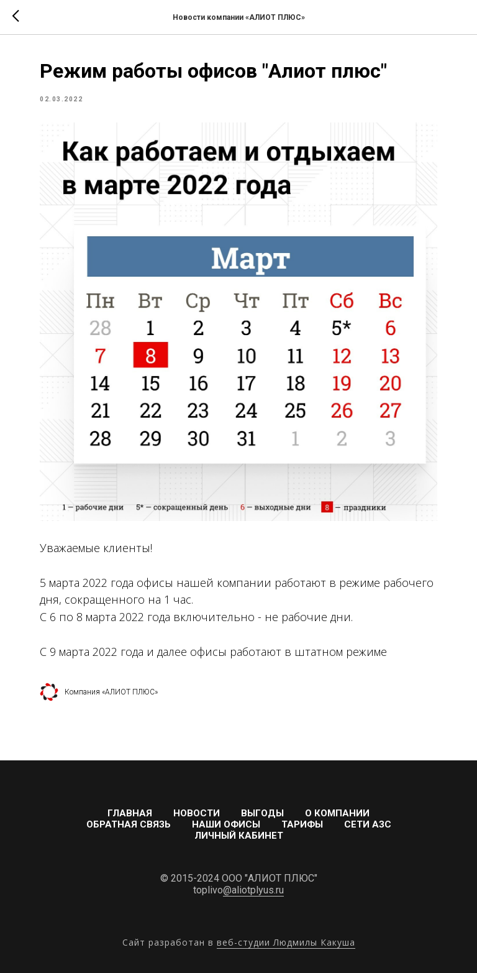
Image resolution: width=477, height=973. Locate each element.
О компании (337, 813)
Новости (196, 813)
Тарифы (302, 824)
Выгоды (262, 813)
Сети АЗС (367, 824)
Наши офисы (226, 824)
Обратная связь (128, 824)
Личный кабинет (238, 835)
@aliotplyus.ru (253, 890)
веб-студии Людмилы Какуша (286, 942)
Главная (129, 813)
